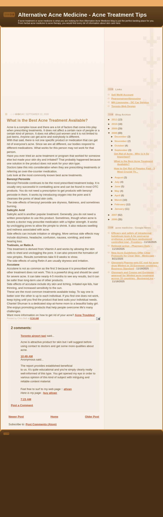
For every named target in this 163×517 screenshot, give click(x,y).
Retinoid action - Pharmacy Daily (130, 245)
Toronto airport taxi (33, 335)
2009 (115, 128)
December (121, 136)
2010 (115, 124)
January (120, 208)
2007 (115, 214)
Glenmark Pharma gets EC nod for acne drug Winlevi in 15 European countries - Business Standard (134, 265)
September (121, 150)
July (117, 181)
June (118, 186)
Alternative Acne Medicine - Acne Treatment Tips (82, 15)
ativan (68, 389)
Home (54, 416)
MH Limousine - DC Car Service (130, 102)
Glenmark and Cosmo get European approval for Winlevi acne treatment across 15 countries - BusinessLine (132, 275)
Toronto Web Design (123, 106)
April (118, 195)
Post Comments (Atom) (41, 424)
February (120, 204)
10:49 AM (27, 356)
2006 (115, 219)
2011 (115, 119)
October (120, 145)
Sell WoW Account (122, 94)
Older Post (92, 416)
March (119, 199)
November (121, 141)
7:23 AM (26, 399)
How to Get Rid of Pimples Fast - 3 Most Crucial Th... (134, 170)
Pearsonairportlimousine (126, 98)
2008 (115, 132)
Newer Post (16, 416)
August (119, 177)
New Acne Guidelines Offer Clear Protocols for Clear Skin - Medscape (132, 254)
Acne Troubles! (85, 315)
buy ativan (50, 392)
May (117, 190)
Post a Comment (22, 405)
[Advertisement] (40, 72)
